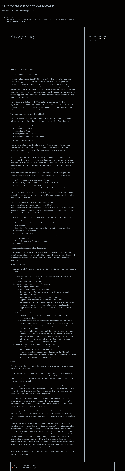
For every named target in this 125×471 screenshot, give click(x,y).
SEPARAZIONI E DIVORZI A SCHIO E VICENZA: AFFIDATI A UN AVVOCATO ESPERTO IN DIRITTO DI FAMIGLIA (40, 19)
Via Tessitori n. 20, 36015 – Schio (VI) (25, 468)
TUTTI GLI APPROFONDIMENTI (15, 22)
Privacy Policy (10, 17)
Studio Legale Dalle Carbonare (28, 6)
